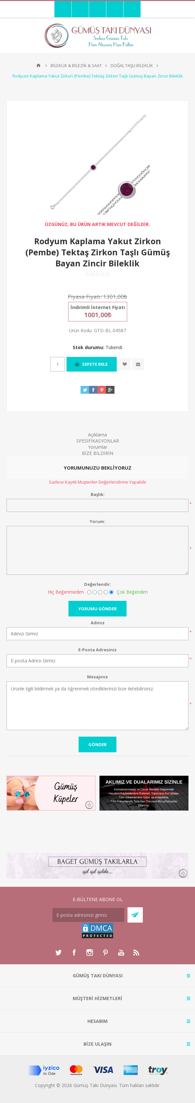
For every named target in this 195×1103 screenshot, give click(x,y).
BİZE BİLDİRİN (97, 453)
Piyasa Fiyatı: (85, 296)
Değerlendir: (97, 584)
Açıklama (97, 434)
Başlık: (98, 494)
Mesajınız (97, 677)
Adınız (98, 623)
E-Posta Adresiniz (97, 650)
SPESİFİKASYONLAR (97, 441)
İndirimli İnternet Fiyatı (97, 307)
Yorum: (97, 521)
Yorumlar (97, 447)
